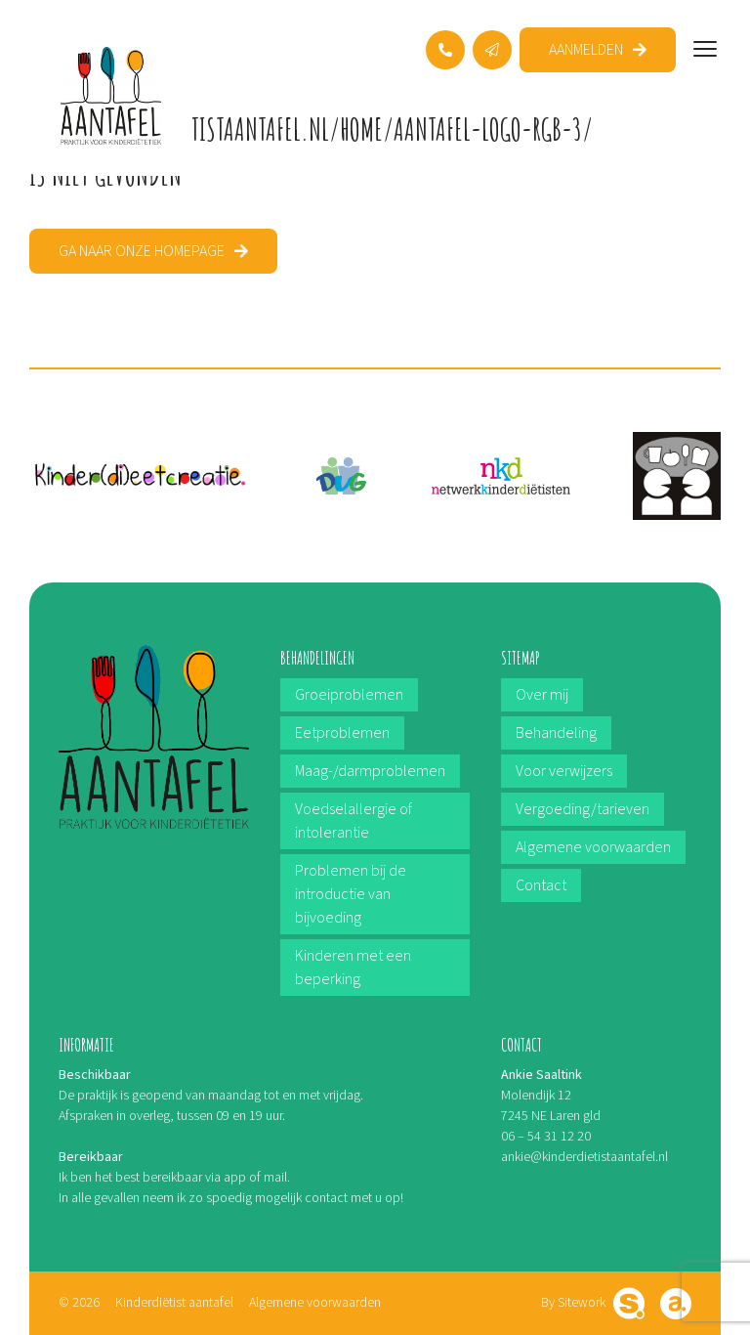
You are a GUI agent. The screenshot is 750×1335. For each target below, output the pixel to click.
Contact (541, 885)
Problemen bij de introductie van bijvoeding (350, 894)
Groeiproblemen (349, 695)
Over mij (542, 695)
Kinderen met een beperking (353, 967)
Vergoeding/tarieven (582, 809)
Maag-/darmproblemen (370, 771)
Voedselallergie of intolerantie (353, 820)
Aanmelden (586, 50)
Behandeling (556, 733)
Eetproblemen (342, 733)
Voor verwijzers (564, 771)
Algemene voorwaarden (593, 847)
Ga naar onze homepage (142, 251)
